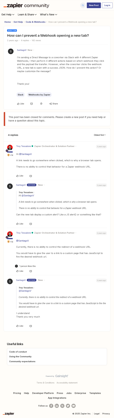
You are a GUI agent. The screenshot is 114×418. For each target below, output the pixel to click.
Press (60, 393)
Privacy (106, 413)
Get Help (8, 14)
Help (26, 393)
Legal (96, 413)
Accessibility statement (67, 382)
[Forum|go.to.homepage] (27, 5)
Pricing (17, 393)
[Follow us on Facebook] (51, 406)
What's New (49, 14)
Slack (20, 94)
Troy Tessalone (23, 146)
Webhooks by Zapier (39, 94)
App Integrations (57, 397)
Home (7, 22)
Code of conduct (18, 351)
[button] (94, 5)
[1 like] (25, 266)
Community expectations (22, 361)
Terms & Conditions (45, 382)
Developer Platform (43, 393)
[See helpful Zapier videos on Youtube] (73, 406)
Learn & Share (27, 14)
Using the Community (20, 356)
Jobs (69, 393)
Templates (95, 393)
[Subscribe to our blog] (62, 406)
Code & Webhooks (35, 22)
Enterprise (80, 393)
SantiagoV (22, 50)
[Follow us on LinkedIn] (57, 406)
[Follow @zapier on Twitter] (68, 406)
